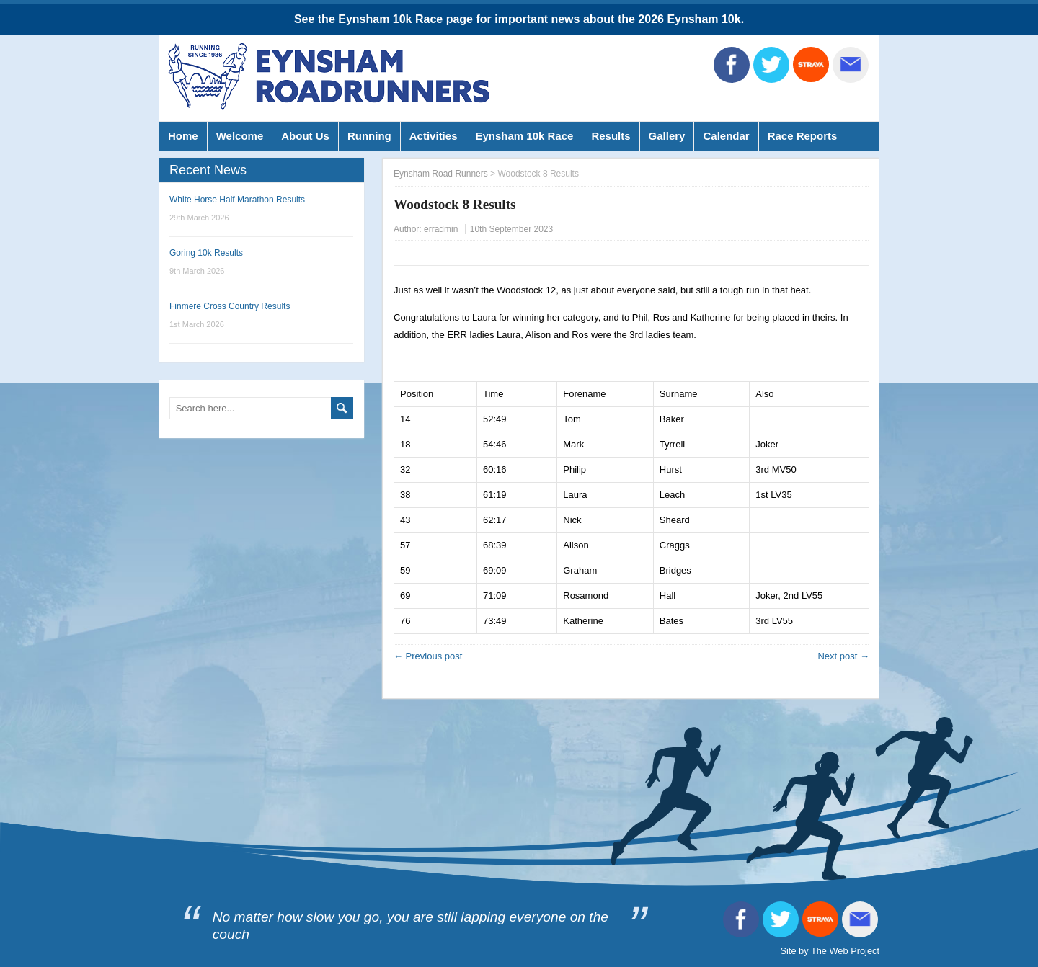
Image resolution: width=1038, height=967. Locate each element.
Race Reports (803, 136)
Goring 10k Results (206, 253)
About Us (305, 136)
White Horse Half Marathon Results (237, 200)
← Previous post (428, 656)
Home (183, 136)
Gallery (667, 136)
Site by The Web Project (829, 950)
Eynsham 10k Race (524, 136)
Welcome (240, 136)
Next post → (843, 656)
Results (610, 136)
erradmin (441, 229)
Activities (433, 136)
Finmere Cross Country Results (229, 306)
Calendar (726, 136)
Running (369, 136)
